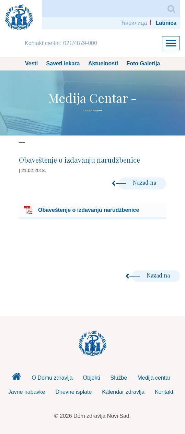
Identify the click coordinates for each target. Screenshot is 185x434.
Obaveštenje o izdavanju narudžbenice (88, 210)
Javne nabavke (26, 392)
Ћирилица (133, 23)
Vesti (31, 63)
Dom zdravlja (16, 378)
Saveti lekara (63, 63)
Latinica (166, 23)
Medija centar (153, 378)
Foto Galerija (143, 63)
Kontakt (164, 392)
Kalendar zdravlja (123, 392)
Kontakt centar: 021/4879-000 (61, 43)
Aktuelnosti (103, 63)
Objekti (91, 378)
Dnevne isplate (73, 392)
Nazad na (138, 182)
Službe (118, 378)
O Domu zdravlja (52, 378)
